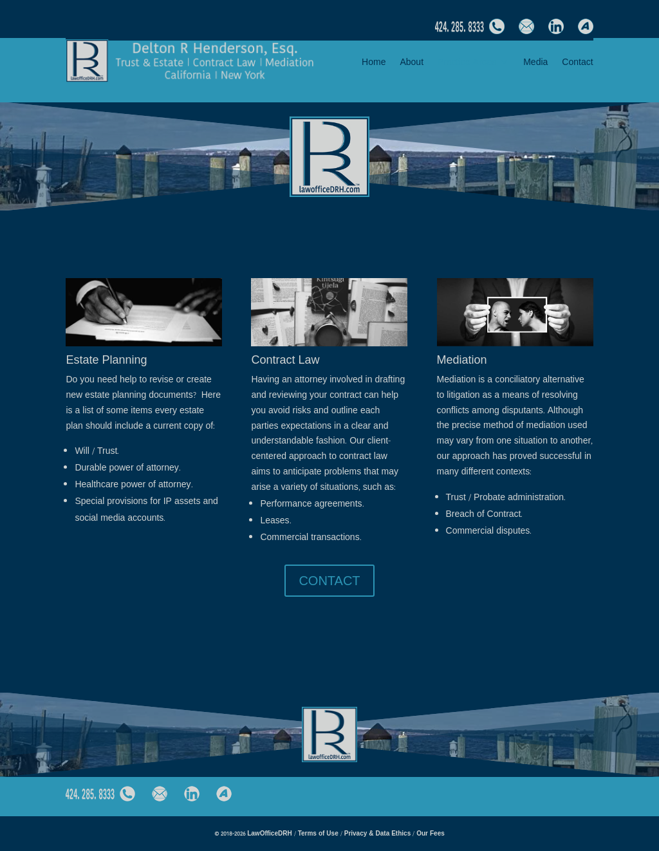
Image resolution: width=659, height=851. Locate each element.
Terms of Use (319, 833)
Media (535, 62)
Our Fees (430, 833)
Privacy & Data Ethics (377, 833)
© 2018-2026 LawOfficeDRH (253, 833)
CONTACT (329, 581)
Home (373, 62)
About (411, 62)
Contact (577, 62)
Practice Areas (467, 62)
